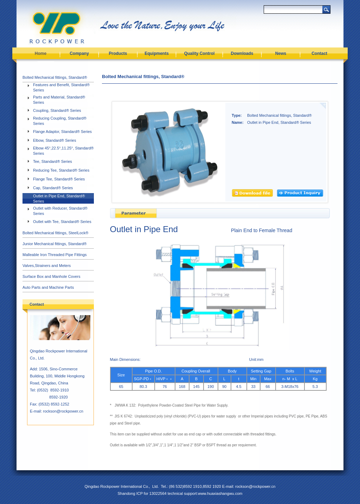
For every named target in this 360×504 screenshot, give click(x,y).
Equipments (156, 53)
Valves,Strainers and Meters (46, 265)
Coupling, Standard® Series (57, 110)
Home (40, 53)
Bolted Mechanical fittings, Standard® (54, 77)
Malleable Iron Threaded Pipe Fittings (54, 255)
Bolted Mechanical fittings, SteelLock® (55, 233)
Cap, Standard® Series (53, 188)
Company (79, 53)
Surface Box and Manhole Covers (51, 276)
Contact (319, 53)
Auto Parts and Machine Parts (48, 287)
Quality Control (199, 53)
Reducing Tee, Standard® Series (61, 170)
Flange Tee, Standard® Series (59, 179)
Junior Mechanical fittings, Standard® (54, 244)
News (280, 53)
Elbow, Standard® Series (54, 140)
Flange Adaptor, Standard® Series (62, 131)
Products (118, 53)
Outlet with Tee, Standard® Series (62, 221)
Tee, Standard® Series (52, 161)
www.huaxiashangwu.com (220, 493)
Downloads (242, 53)
